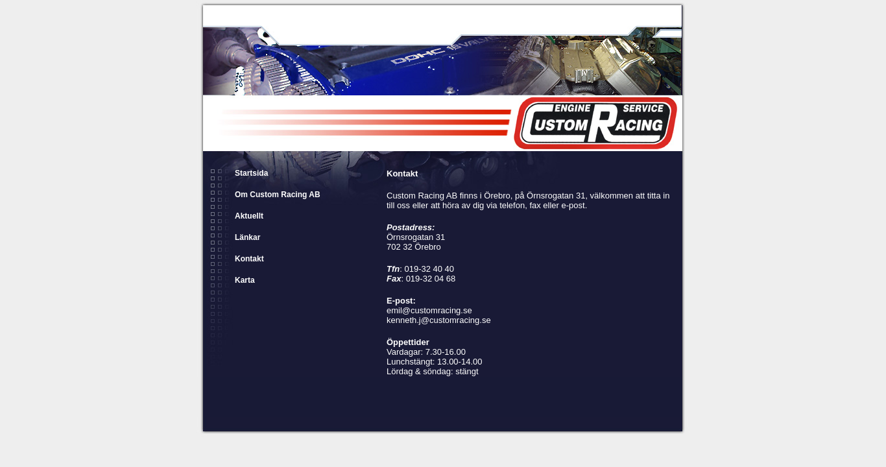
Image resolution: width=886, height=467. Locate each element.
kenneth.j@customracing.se (439, 320)
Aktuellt (249, 216)
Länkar (247, 237)
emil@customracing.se (429, 310)
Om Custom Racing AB (277, 194)
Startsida (251, 173)
